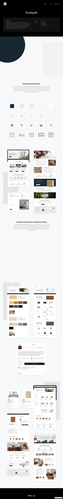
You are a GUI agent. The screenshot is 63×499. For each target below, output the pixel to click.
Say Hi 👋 (56, 4)
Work (45, 4)
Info (51, 4)
